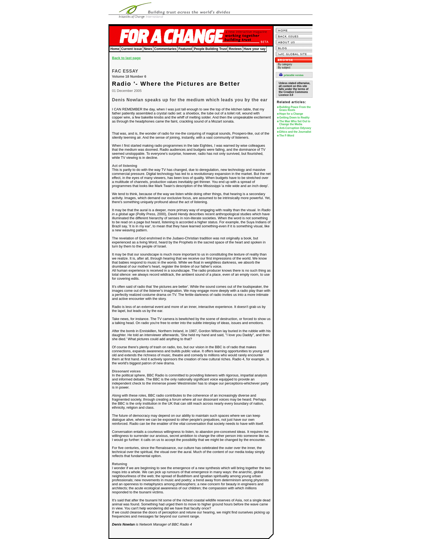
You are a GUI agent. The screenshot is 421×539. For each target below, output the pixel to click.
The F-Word (286, 135)
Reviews (235, 49)
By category (285, 64)
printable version (291, 75)
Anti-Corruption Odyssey (295, 128)
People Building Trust (210, 49)
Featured (185, 49)
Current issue (131, 49)
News (148, 49)
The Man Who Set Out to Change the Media (294, 123)
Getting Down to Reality (294, 117)
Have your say (255, 49)
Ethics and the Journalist (295, 131)
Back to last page (126, 58)
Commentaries (165, 49)
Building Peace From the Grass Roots (295, 109)
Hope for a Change (291, 113)
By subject (284, 67)
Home (114, 49)
